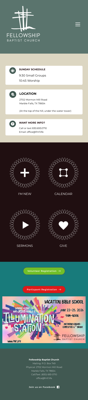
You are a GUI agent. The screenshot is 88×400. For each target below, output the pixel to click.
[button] (77, 24)
